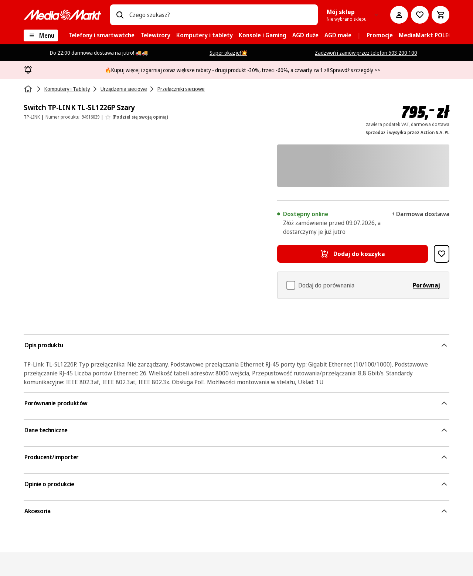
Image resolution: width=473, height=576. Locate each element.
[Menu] (41, 35)
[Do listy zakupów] (420, 15)
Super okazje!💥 (228, 52)
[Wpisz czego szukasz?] (120, 15)
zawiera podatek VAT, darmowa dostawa (407, 124)
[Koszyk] (440, 15)
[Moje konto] (399, 15)
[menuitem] (101, 35)
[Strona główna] (29, 89)
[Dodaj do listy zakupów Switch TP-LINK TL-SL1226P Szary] (441, 254)
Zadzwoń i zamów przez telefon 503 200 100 (366, 52)
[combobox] (220, 14)
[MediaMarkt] (62, 15)
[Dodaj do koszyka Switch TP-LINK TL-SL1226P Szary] (352, 254)
